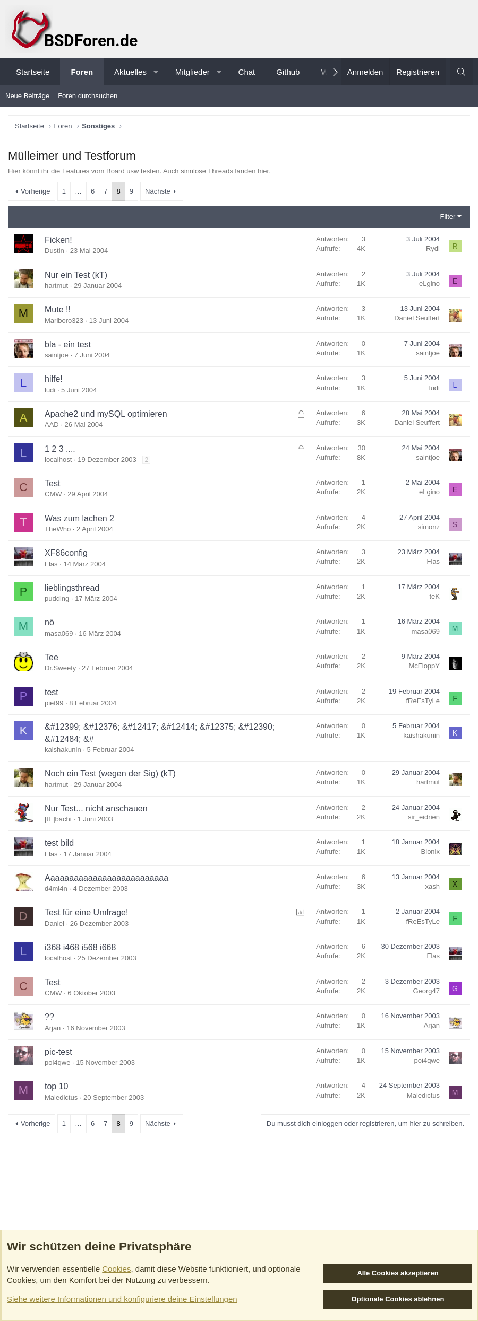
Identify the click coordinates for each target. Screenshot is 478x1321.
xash (432, 886)
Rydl (433, 248)
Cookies (116, 1268)
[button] (156, 71)
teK (434, 596)
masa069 (59, 633)
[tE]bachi (58, 819)
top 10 (56, 1086)
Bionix (430, 851)
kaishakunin (63, 750)
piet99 (54, 703)
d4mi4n (56, 889)
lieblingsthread (72, 587)
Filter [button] (448, 217)
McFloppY (424, 666)
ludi (50, 390)
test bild (59, 842)
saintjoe (57, 355)
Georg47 (426, 991)
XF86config (66, 552)
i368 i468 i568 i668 (80, 947)
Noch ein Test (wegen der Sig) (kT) (110, 773)
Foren (82, 71)
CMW (53, 494)
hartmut (56, 286)
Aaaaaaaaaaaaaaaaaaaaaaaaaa (106, 877)
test (51, 692)
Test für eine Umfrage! (86, 912)
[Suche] (461, 71)
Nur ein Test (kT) (76, 274)
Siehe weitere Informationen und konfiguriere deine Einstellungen (122, 1298)
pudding (57, 598)
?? (49, 1016)
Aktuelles (130, 71)
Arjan (53, 1028)
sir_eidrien (424, 817)
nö (49, 622)
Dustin (54, 251)
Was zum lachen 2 (79, 518)
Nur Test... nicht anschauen (96, 808)
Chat (246, 71)
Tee (51, 657)
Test (52, 483)
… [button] (78, 191)
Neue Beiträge (27, 96)
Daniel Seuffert (417, 318)
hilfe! (54, 378)
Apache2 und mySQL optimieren (106, 413)
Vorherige (35, 191)
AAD (52, 424)
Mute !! (58, 309)
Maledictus (61, 1097)
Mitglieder (192, 71)
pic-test (58, 1051)
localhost (58, 459)
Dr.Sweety (60, 668)
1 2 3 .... (60, 448)
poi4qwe (57, 1062)
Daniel (54, 924)
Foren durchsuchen (87, 96)
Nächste (157, 191)
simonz (429, 527)
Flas (51, 564)
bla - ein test (68, 344)
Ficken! (58, 239)
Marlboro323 (64, 321)
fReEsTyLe (423, 701)
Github (288, 71)
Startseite (32, 71)
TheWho (58, 529)
